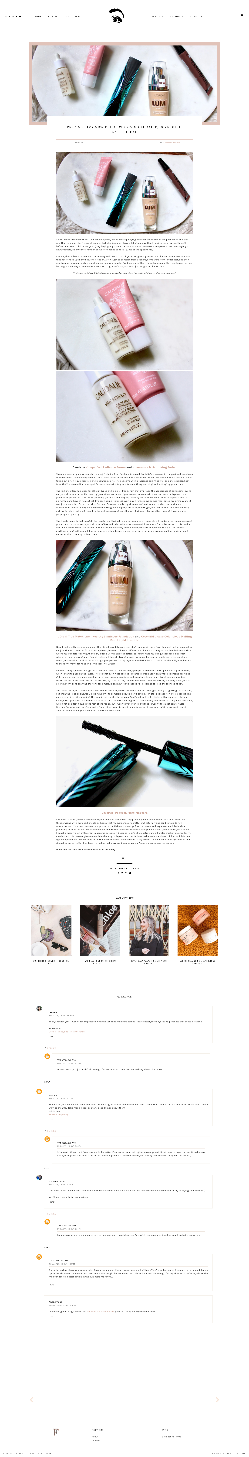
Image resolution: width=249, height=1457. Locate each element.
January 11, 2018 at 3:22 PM (69, 1063)
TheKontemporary (58, 1114)
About (95, 1436)
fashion (175, 16)
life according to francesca (23, 1453)
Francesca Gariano (171, 142)
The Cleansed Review (59, 1261)
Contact (96, 1440)
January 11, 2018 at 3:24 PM (69, 1229)
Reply (52, 1036)
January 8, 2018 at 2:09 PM (61, 1015)
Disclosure (73, 16)
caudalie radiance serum (100, 1311)
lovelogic (239, 1453)
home (38, 16)
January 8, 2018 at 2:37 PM (61, 1098)
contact (53, 16)
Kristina (53, 1095)
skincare (134, 868)
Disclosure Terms (171, 1436)
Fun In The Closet (57, 1181)
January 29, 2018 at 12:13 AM (62, 1264)
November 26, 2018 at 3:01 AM (62, 1305)
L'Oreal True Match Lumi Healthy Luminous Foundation (95, 636)
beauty (156, 16)
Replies (51, 1048)
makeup (123, 868)
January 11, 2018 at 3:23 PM (69, 1146)
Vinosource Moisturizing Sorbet (155, 467)
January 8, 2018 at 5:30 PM (61, 1185)
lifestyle (196, 16)
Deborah (53, 1012)
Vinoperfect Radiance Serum (106, 467)
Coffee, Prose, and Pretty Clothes (67, 1031)
